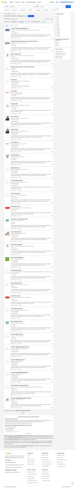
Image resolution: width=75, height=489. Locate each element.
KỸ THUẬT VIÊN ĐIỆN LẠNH (17, 180)
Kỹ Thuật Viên (14, 79)
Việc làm (11, 2)
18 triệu (13, 223)
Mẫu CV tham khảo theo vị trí (47, 464)
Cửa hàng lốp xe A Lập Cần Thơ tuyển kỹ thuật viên (22, 67)
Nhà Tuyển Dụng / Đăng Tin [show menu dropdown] (66, 2)
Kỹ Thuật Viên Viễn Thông (16, 321)
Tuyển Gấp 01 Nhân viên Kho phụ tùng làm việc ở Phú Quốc (24, 41)
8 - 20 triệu (13, 326)
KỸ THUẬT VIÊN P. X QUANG (17, 334)
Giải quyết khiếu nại (30, 461)
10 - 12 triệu (13, 95)
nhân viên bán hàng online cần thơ (12, 431)
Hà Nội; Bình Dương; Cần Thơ (16, 94)
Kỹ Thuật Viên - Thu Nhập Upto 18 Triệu (19, 219)
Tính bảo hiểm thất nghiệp (32, 480)
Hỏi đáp (28, 457)
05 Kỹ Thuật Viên (14, 116)
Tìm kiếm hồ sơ (59, 457)
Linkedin (15, 472)
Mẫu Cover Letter (45, 457)
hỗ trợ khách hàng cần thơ (11, 427)
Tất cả (6, 25)
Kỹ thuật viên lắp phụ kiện (17, 308)
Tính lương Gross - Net (31, 471)
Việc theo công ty (45, 478)
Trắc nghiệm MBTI (45, 466)
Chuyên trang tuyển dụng (61, 459)
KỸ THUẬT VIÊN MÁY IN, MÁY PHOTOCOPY (20, 347)
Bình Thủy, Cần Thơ (15, 209)
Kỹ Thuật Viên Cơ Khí (15, 206)
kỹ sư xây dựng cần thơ (10, 428)
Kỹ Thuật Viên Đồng (15, 168)
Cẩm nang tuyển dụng (61, 464)
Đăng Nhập (51, 2)
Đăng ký (57, 2)
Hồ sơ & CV (17, 2)
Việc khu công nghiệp (46, 480)
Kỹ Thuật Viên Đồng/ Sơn (16, 283)
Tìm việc (68, 6)
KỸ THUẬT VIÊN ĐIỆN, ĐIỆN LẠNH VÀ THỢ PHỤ (21, 398)
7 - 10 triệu (13, 45)
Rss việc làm (63, 486)
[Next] (37, 413)
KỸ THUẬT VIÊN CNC (15, 155)
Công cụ (39, 2)
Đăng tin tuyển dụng (60, 455)
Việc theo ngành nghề (46, 476)
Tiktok (18, 472)
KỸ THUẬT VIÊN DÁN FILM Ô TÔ (18, 360)
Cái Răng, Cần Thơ (15, 106)
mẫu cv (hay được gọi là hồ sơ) (15, 436)
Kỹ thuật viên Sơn (15, 142)
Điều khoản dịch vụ (30, 464)
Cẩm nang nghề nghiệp (31, 2)
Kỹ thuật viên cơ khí (15, 296)
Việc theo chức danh (45, 471)
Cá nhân (11, 25)
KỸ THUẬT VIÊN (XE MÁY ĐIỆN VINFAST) (19, 372)
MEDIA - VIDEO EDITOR (16, 54)
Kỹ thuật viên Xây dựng (16, 270)
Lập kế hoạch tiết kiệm (31, 478)
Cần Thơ (13, 31)
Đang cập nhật (14, 33)
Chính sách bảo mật (30, 459)
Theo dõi (31, 16)
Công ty (22, 2)
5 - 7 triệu (13, 108)
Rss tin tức (69, 486)
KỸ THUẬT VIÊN (14, 104)
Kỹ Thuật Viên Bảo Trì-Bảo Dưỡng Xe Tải (19, 385)
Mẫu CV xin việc (45, 455)
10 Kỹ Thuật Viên (14, 129)
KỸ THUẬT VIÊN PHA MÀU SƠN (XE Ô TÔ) (20, 28)
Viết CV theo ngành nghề (46, 461)
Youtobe (11, 472)
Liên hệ (28, 455)
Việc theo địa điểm (45, 474)
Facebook (7, 472)
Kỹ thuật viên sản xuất (16, 232)
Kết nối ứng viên (60, 461)
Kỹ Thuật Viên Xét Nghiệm (16, 244)
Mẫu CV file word (45, 459)
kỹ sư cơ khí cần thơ (9, 430)
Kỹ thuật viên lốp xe (15, 193)
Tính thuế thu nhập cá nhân (32, 474)
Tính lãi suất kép (30, 476)
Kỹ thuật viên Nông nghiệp (17, 257)
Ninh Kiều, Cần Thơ (15, 82)
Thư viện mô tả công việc (61, 466)
